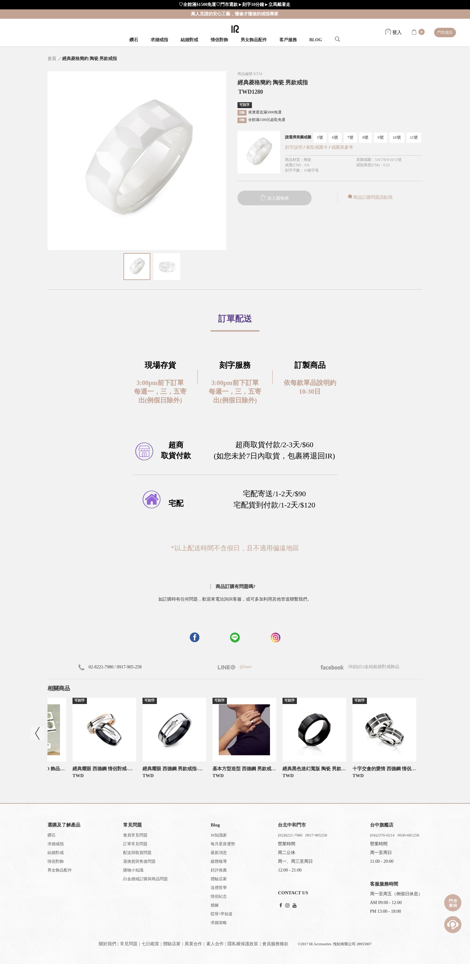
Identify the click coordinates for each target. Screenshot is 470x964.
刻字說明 (293, 147)
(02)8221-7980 (290, 835)
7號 (350, 137)
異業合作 (193, 944)
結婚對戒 (189, 39)
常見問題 (129, 944)
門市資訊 (445, 32)
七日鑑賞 (150, 944)
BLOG (315, 39)
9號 (381, 137)
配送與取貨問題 (137, 852)
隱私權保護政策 (243, 944)
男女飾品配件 (254, 39)
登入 (393, 32)
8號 (365, 137)
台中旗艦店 (381, 824)
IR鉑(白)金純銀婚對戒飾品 (360, 666)
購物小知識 (133, 870)
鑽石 (133, 39)
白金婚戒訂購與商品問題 (145, 879)
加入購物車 (274, 198)
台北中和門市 (292, 824)
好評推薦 (219, 870)
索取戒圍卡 (317, 147)
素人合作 (215, 944)
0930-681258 (408, 835)
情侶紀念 (219, 896)
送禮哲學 (219, 887)
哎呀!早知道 (221, 914)
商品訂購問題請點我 (369, 197)
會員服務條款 (275, 944)
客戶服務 (288, 39)
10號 (397, 137)
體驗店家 (219, 879)
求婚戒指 (159, 39)
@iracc (245, 666)
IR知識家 (219, 835)
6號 (335, 137)
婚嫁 (215, 905)
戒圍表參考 (342, 147)
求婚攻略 (219, 922)
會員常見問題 (135, 835)
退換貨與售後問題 (139, 861)
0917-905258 (316, 835)
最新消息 (219, 852)
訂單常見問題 (135, 844)
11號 (414, 137)
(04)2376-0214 (382, 835)
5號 (320, 137)
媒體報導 (219, 861)
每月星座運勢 (223, 844)
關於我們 (107, 944)
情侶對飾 (219, 39)
